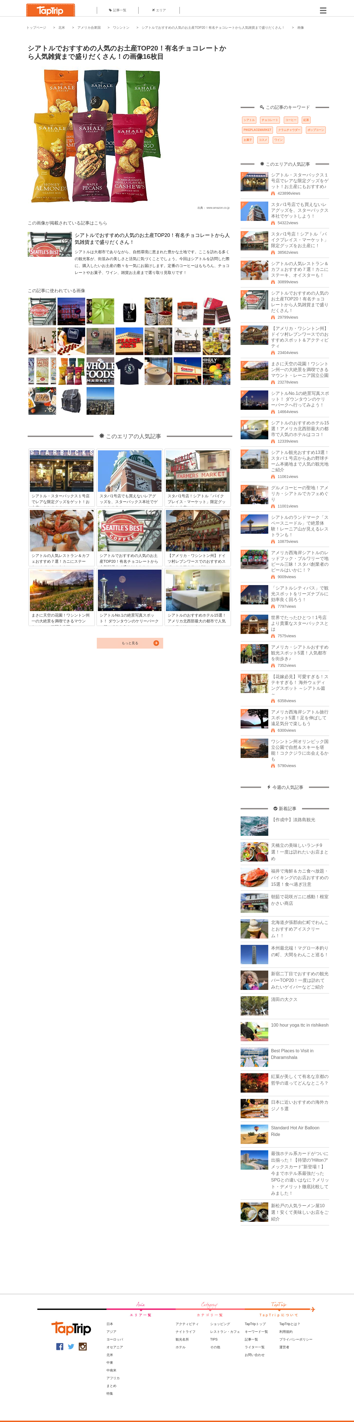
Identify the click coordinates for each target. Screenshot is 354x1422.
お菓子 (248, 139)
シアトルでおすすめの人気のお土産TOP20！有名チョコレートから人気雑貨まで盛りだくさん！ (213, 28)
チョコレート (270, 119)
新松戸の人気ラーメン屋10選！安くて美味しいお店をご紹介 (300, 1212)
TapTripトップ (255, 1324)
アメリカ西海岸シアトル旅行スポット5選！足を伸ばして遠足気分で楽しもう (300, 718)
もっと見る (130, 643)
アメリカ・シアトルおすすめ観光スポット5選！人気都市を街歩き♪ (300, 653)
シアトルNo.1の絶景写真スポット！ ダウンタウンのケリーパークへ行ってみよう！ (300, 399)
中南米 (111, 1370)
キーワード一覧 (256, 1332)
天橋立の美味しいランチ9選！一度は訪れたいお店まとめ (300, 852)
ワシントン (121, 28)
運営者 (284, 1347)
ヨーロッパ (114, 1339)
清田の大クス (284, 999)
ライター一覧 (255, 1347)
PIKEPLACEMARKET (257, 129)
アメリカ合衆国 (89, 28)
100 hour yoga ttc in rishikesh (300, 1025)
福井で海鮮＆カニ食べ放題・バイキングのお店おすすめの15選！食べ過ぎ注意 (300, 878)
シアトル (249, 119)
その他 (215, 1347)
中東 (109, 1363)
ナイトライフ (186, 1332)
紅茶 (306, 119)
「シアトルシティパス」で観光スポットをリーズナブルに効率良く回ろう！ (300, 594)
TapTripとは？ (289, 1324)
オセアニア (114, 1347)
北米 (61, 28)
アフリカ (113, 1378)
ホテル (181, 1347)
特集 (109, 1393)
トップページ (36, 28)
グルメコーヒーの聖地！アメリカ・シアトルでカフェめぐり (300, 493)
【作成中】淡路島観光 (293, 819)
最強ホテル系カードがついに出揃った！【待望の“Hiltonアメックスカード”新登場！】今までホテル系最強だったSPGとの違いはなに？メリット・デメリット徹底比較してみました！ (300, 1173)
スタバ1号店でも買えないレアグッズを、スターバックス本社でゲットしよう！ (300, 210)
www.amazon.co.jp (218, 207)
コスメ (263, 139)
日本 (109, 1324)
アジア (111, 1332)
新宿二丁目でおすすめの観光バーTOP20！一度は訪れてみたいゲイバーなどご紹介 (300, 980)
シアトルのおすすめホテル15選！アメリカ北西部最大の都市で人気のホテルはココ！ (300, 429)
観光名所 (182, 1339)
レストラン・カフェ (225, 1332)
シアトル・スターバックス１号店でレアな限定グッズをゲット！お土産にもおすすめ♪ (300, 181)
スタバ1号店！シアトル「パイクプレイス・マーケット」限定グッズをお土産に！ (300, 240)
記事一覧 (117, 10)
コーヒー (290, 119)
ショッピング (220, 1324)
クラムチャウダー (289, 129)
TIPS (214, 1339)
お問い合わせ (255, 1355)
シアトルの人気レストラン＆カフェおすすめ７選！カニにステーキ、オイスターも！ (300, 269)
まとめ (111, 1386)
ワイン (278, 139)
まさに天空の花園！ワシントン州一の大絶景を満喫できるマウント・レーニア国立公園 (300, 369)
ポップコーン (316, 129)
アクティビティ (187, 1324)
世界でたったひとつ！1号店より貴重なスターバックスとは (300, 623)
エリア (159, 10)
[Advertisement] (285, 70)
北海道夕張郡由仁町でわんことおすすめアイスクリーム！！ (300, 929)
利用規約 (286, 1332)
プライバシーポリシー (296, 1339)
